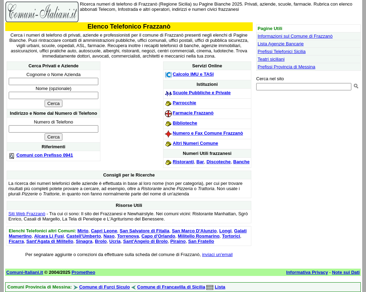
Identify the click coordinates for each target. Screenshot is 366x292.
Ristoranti (183, 161)
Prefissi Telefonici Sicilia (282, 51)
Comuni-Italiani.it (24, 272)
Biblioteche (185, 123)
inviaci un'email (217, 254)
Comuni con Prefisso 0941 (44, 155)
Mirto (83, 230)
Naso (109, 236)
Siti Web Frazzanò (26, 213)
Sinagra (84, 241)
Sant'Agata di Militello (50, 241)
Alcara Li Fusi (49, 236)
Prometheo (83, 272)
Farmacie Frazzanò (193, 112)
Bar (200, 161)
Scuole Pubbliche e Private (202, 92)
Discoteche (218, 161)
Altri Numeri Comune (195, 143)
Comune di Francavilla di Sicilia (171, 287)
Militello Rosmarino (199, 236)
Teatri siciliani (271, 59)
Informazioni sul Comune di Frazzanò (295, 36)
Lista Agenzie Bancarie (281, 43)
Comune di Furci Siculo (104, 287)
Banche (241, 161)
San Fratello (201, 241)
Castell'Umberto (83, 236)
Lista (220, 287)
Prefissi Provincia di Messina (286, 66)
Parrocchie (184, 102)
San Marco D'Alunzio (194, 230)
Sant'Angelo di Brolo (145, 241)
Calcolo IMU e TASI (193, 74)
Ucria (115, 241)
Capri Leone (104, 230)
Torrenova (128, 236)
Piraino (178, 241)
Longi (225, 230)
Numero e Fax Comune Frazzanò (208, 133)
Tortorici (231, 236)
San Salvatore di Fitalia (144, 230)
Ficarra (16, 241)
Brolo (101, 241)
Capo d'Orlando (158, 236)
